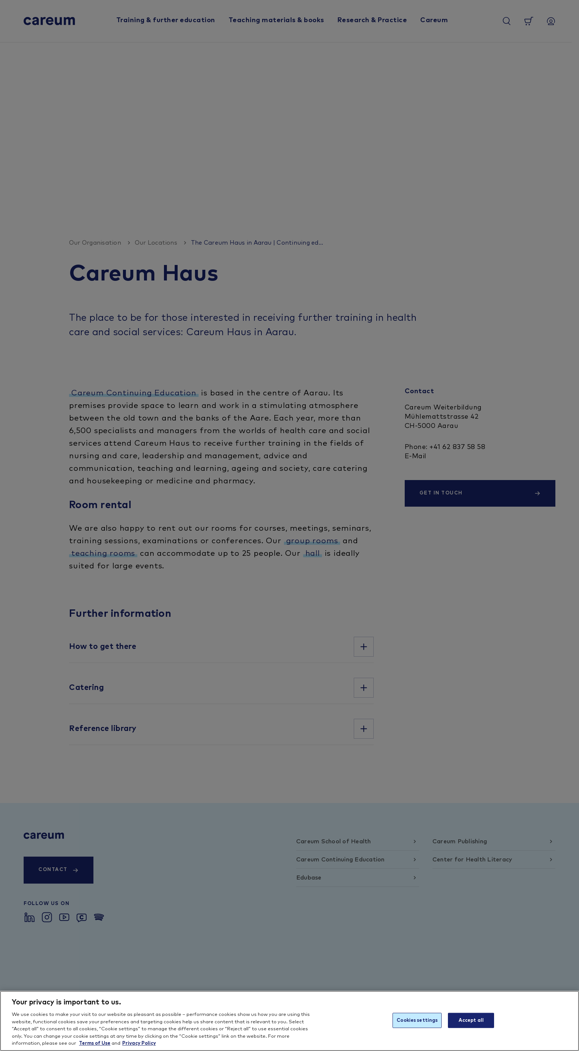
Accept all (471, 1020)
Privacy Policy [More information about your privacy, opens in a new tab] (139, 1043)
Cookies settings (417, 1020)
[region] (289, 1021)
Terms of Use (94, 1043)
